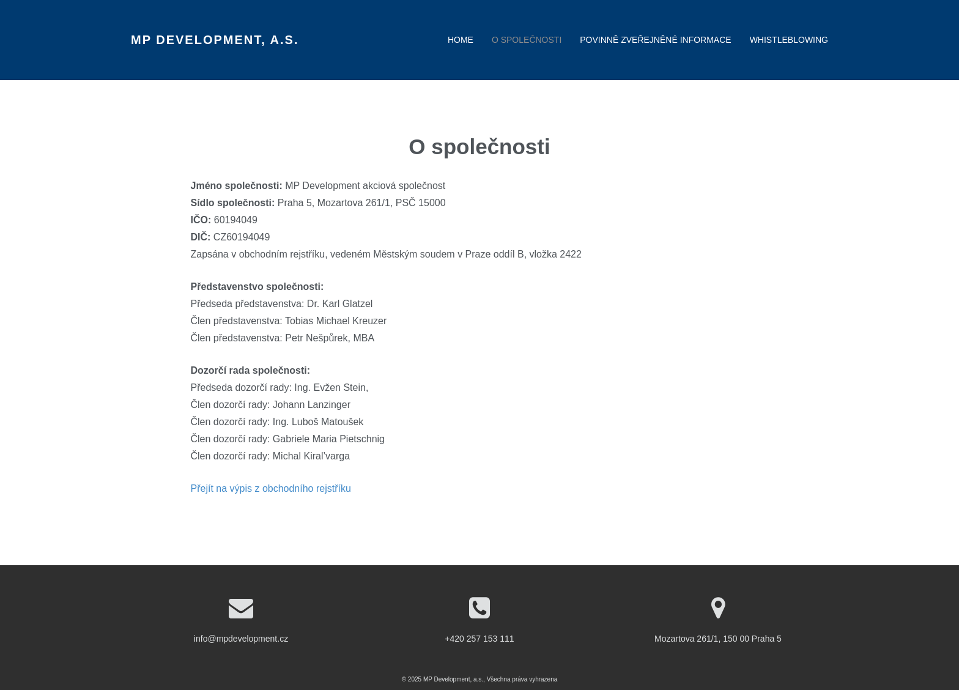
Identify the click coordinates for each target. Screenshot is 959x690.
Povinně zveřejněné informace (655, 40)
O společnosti (526, 40)
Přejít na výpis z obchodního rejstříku (271, 488)
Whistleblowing (789, 40)
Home (460, 40)
